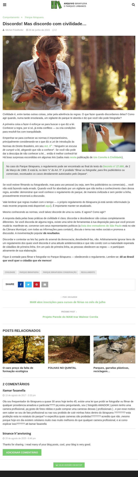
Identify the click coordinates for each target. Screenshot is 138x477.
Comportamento (11, 17)
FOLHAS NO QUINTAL (62, 367)
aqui (48, 205)
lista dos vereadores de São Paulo (101, 225)
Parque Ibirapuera (34, 17)
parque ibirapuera (29, 272)
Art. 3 (48, 146)
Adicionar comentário (22, 452)
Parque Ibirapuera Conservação (59, 272)
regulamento (88, 272)
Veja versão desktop (69, 465)
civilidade (10, 272)
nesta (73, 157)
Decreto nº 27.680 (113, 166)
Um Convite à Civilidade (107, 157)
